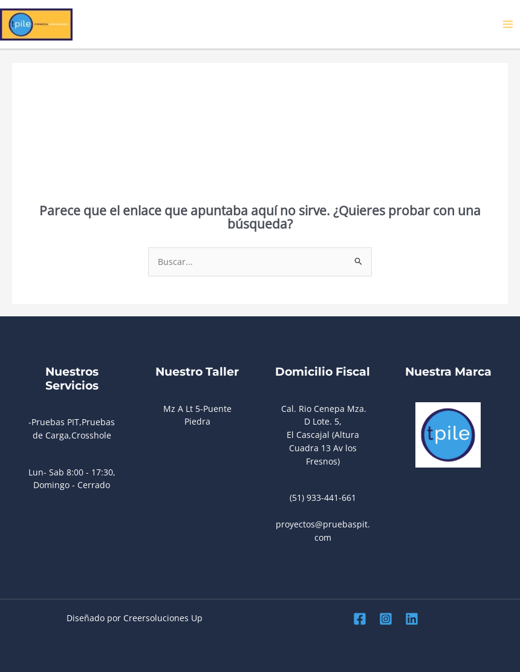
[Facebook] (359, 618)
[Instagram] (385, 618)
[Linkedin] (411, 618)
